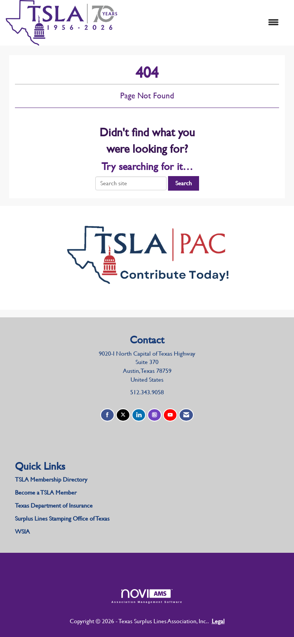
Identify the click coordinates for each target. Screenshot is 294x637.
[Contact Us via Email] (186, 415)
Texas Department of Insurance (54, 505)
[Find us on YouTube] (170, 415)
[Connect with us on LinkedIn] (139, 415)
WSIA (22, 531)
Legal (218, 621)
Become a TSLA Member (46, 492)
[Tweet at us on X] (123, 415)
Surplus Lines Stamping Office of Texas (62, 518)
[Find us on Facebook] (107, 415)
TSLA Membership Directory (51, 479)
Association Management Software (147, 596)
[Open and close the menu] (202, 23)
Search (183, 183)
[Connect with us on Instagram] (154, 415)
